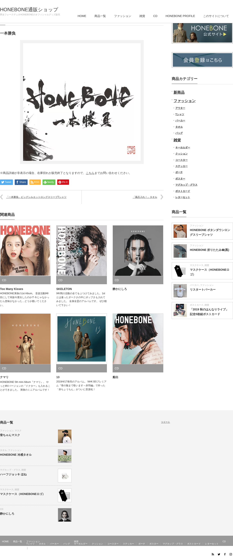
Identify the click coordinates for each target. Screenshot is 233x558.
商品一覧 (100, 16)
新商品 (179, 92)
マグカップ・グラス (186, 184)
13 (57, 377)
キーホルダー (182, 147)
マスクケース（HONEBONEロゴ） (22, 494)
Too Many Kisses (11, 289)
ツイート (165, 422)
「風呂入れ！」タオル (145, 197)
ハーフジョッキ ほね (13, 474)
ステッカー (181, 166)
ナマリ (4, 377)
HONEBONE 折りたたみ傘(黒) (209, 249)
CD (155, 16)
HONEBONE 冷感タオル (16, 454)
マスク (18, 430)
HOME (82, 16)
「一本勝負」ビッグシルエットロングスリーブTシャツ (36, 197)
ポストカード (182, 191)
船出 (115, 377)
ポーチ (179, 172)
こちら (90, 173)
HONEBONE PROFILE (180, 16)
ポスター (180, 178)
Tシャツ (179, 114)
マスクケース (196, 265)
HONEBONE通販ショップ (29, 9)
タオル (179, 126)
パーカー (180, 120)
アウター (180, 108)
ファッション (122, 16)
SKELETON (64, 289)
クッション (181, 153)
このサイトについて (216, 16)
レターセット (182, 197)
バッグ (179, 133)
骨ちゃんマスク (10, 435)
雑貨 (142, 16)
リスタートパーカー (203, 289)
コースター (181, 160)
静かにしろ (120, 289)
